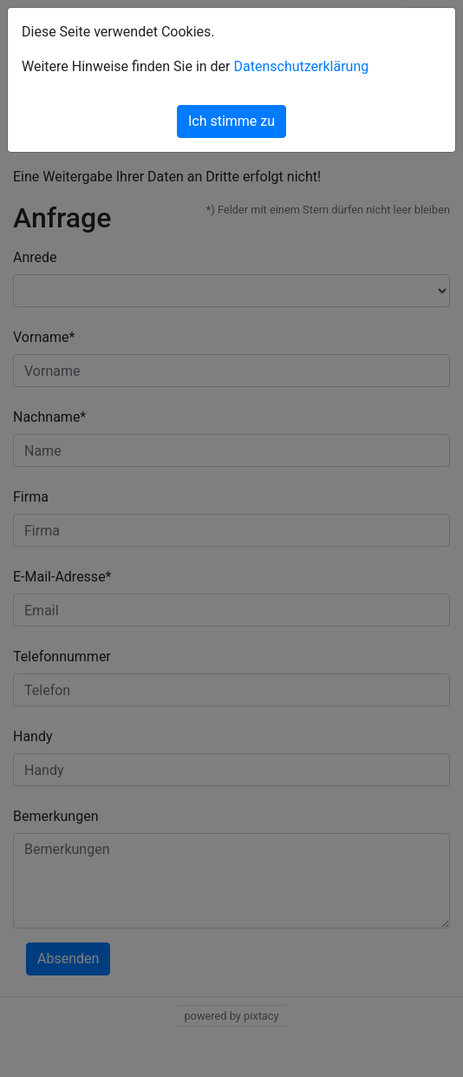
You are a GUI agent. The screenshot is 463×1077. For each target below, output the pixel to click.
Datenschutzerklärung (300, 66)
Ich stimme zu (231, 121)
